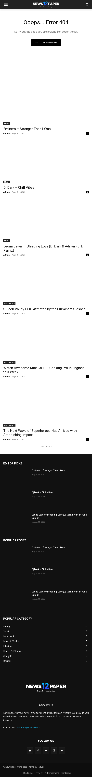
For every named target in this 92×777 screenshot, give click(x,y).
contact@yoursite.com (28, 727)
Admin (6, 133)
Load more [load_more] (46, 446)
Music (6, 123)
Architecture (9, 303)
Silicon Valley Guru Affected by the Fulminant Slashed (44, 309)
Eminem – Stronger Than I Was (27, 129)
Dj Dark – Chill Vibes (18, 187)
